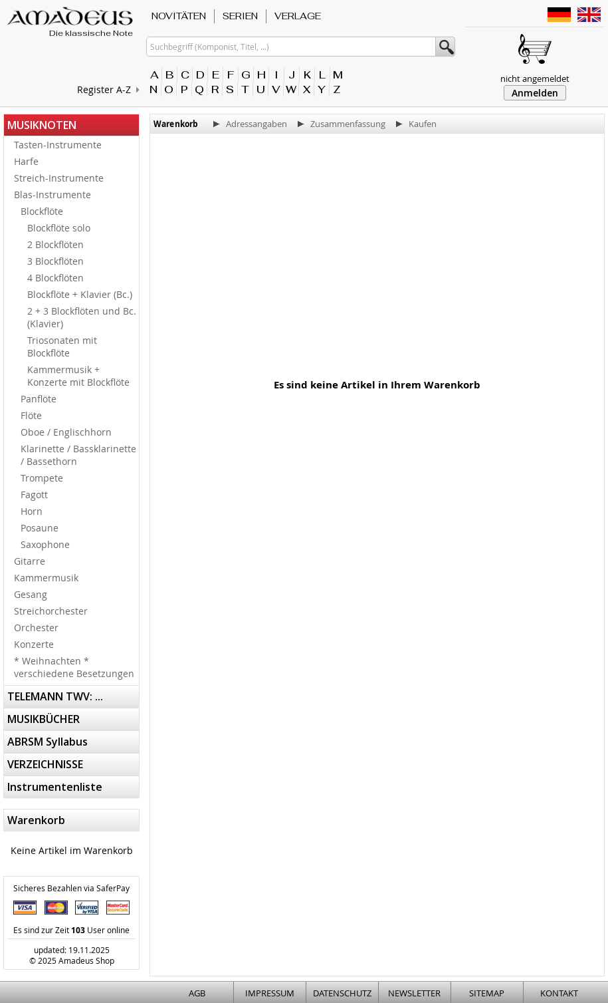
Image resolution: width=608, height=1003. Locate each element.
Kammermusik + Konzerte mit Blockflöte (78, 375)
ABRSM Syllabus (47, 741)
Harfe (26, 161)
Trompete (42, 478)
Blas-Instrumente (52, 194)
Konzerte (34, 644)
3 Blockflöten (55, 261)
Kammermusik (46, 577)
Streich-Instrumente (59, 178)
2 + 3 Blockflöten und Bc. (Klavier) (81, 317)
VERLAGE (297, 16)
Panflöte (38, 398)
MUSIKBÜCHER (43, 719)
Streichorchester (51, 611)
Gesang (30, 594)
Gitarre (29, 561)
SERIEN (240, 16)
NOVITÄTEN (179, 16)
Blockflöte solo (58, 227)
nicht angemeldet (534, 78)
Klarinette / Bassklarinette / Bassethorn (78, 455)
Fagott (34, 494)
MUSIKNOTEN (41, 125)
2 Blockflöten (55, 244)
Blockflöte (42, 211)
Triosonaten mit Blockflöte (62, 346)
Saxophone (45, 544)
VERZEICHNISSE (45, 764)
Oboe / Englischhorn (66, 432)
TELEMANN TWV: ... (55, 696)
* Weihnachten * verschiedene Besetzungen (74, 667)
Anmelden (535, 92)
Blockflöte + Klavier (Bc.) (79, 294)
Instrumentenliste (54, 787)
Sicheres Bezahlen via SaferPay (71, 888)
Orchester (36, 627)
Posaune (39, 527)
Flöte (31, 415)
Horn (32, 511)
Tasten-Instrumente (58, 144)
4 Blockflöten (55, 277)
